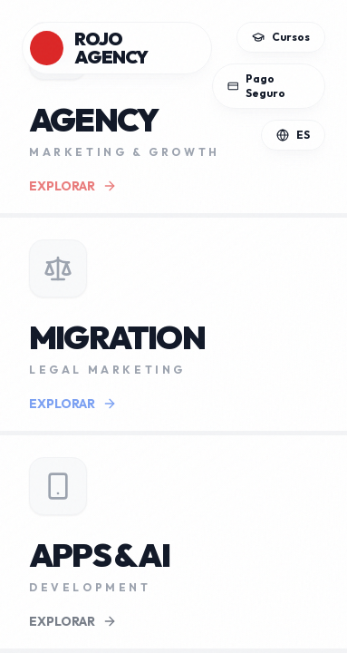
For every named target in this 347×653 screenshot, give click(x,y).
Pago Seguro (256, 86)
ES (293, 134)
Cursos (281, 37)
